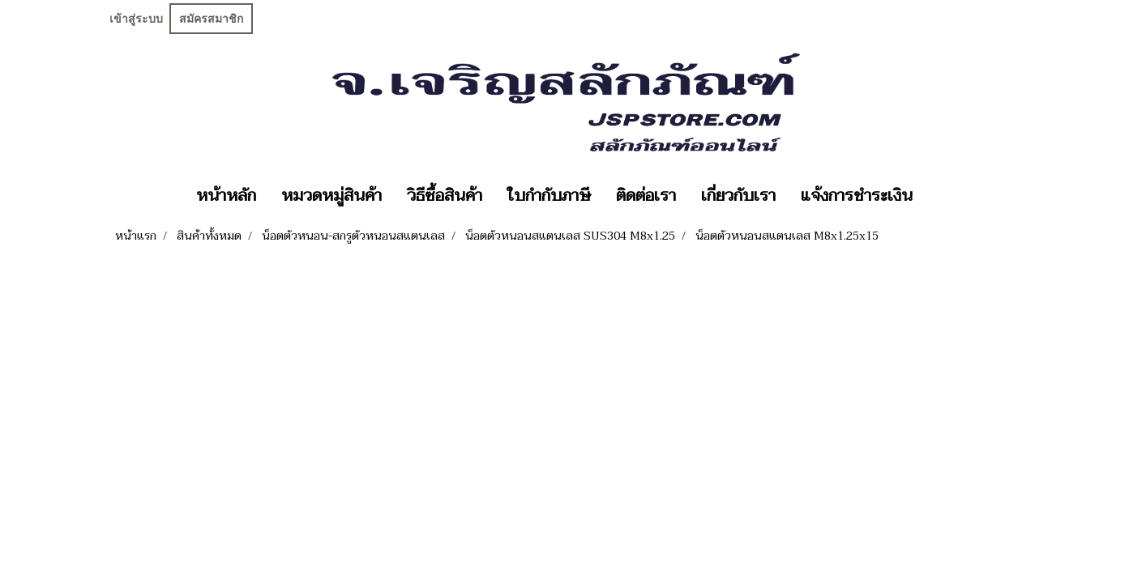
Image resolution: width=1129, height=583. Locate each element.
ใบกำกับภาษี (549, 196)
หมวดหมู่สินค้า (331, 196)
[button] (939, 195)
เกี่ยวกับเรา (738, 196)
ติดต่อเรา (646, 196)
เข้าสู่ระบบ (136, 18)
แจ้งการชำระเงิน (857, 196)
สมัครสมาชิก (211, 18)
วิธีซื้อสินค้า (444, 196)
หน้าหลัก (226, 196)
